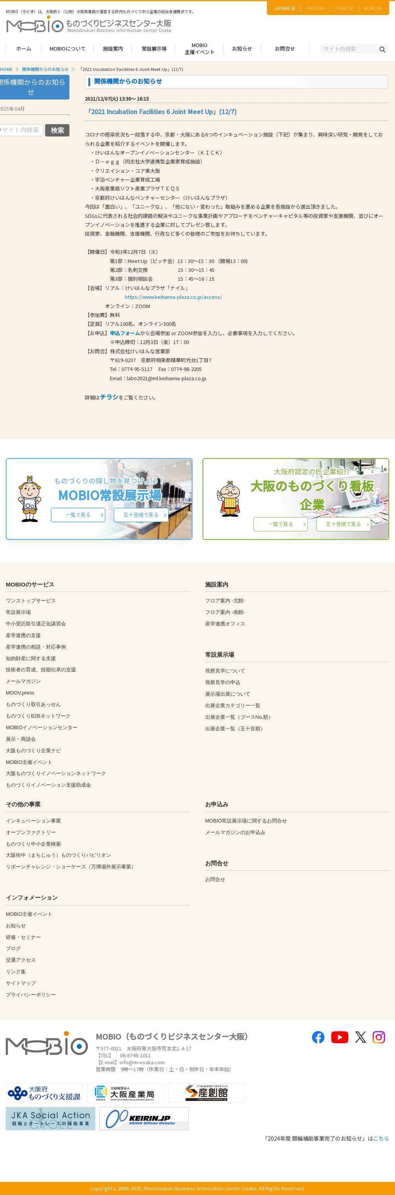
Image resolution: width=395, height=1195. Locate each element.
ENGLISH (315, 8)
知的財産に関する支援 (31, 658)
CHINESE (344, 8)
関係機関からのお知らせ (45, 69)
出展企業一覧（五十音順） (235, 728)
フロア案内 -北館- (225, 600)
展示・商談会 (21, 739)
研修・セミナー (23, 937)
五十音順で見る (141, 514)
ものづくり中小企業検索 (33, 844)
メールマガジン (23, 681)
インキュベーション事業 (33, 821)
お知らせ (242, 48)
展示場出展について (227, 694)
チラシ (109, 396)
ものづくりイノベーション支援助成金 (48, 785)
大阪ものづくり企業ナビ (33, 750)
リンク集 (16, 971)
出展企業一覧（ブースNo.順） (239, 717)
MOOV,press (20, 693)
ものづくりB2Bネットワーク (38, 716)
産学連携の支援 (23, 635)
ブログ (13, 948)
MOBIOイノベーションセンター (42, 727)
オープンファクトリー (31, 832)
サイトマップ (21, 983)
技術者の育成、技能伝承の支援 (41, 670)
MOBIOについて (68, 48)
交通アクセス (21, 960)
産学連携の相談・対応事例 (36, 647)
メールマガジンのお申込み (235, 832)
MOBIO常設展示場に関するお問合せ (246, 821)
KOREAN (373, 8)
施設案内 (113, 48)
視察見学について (225, 671)
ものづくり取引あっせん (33, 704)
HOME (6, 69)
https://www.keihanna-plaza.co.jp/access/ (173, 296)
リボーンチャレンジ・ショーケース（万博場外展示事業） (71, 867)
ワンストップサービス (31, 600)
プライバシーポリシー (31, 995)
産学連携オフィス (225, 624)
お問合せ (285, 48)
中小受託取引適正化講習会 (36, 624)
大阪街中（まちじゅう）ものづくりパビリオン (58, 855)
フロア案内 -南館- (225, 612)
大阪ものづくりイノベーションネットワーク (56, 773)
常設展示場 (154, 48)
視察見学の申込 (222, 682)
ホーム (23, 48)
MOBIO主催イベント (200, 49)
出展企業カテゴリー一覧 (232, 705)
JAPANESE (285, 8)
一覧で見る (78, 514)
